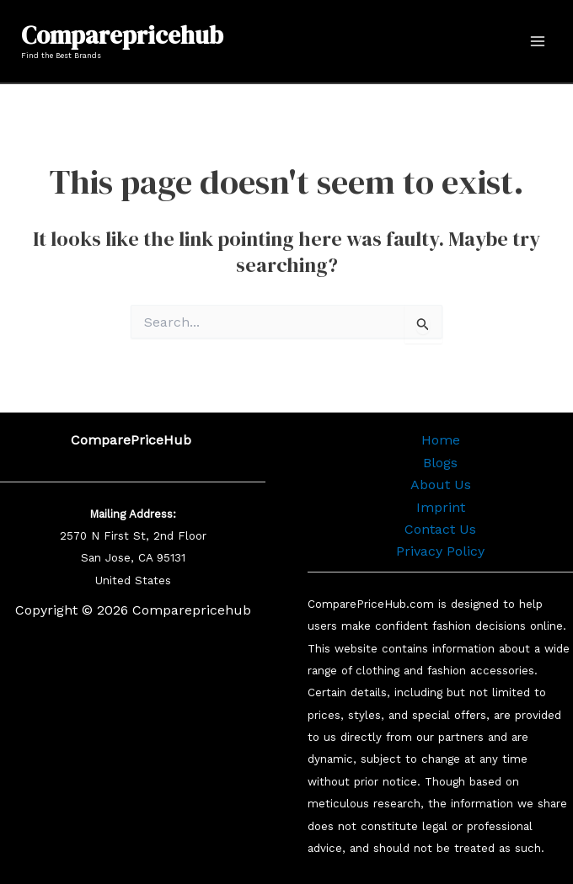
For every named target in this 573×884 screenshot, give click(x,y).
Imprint (440, 507)
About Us (440, 485)
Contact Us (440, 529)
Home (440, 440)
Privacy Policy (440, 551)
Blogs (440, 463)
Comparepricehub (122, 35)
